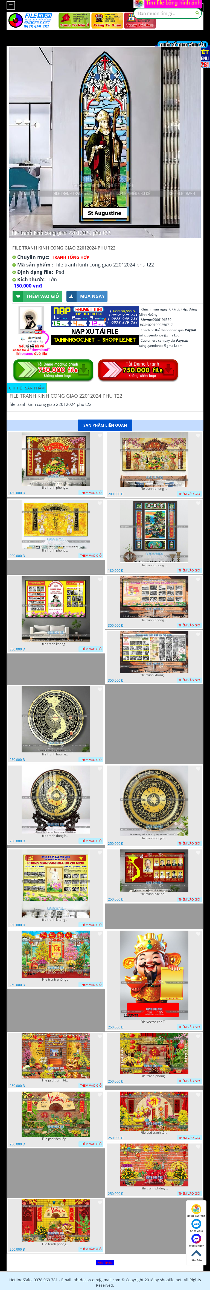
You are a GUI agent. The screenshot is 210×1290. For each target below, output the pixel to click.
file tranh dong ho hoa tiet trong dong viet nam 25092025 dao (154, 838)
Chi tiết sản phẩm (27, 388)
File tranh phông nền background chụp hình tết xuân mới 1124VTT (55, 1244)
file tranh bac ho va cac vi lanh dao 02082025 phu (154, 894)
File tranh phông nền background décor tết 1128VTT (154, 1076)
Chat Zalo (196, 1226)
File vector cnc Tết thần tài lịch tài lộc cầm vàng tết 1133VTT (154, 1022)
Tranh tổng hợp (70, 257)
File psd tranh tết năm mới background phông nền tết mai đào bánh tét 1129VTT (55, 1080)
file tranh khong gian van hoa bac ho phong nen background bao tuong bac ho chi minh (154, 675)
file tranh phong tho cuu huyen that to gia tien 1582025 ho (55, 550)
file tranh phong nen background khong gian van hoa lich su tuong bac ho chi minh (154, 620)
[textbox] (167, 13)
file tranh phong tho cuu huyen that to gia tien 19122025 (154, 489)
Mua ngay (85, 296)
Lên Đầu (196, 1255)
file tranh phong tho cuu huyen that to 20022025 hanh (154, 565)
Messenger (196, 1240)
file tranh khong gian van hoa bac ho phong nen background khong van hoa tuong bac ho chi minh (55, 644)
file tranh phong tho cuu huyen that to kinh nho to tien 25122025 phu (55, 487)
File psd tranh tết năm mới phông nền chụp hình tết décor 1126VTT (154, 1132)
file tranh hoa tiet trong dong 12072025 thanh (55, 754)
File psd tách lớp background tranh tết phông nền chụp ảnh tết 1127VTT (55, 1139)
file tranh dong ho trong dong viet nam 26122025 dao (55, 836)
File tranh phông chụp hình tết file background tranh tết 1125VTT (154, 1188)
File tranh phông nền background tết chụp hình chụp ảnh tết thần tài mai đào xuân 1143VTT (55, 979)
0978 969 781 (196, 1211)
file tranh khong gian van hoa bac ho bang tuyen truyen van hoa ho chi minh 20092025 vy (55, 920)
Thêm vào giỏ (36, 296)
